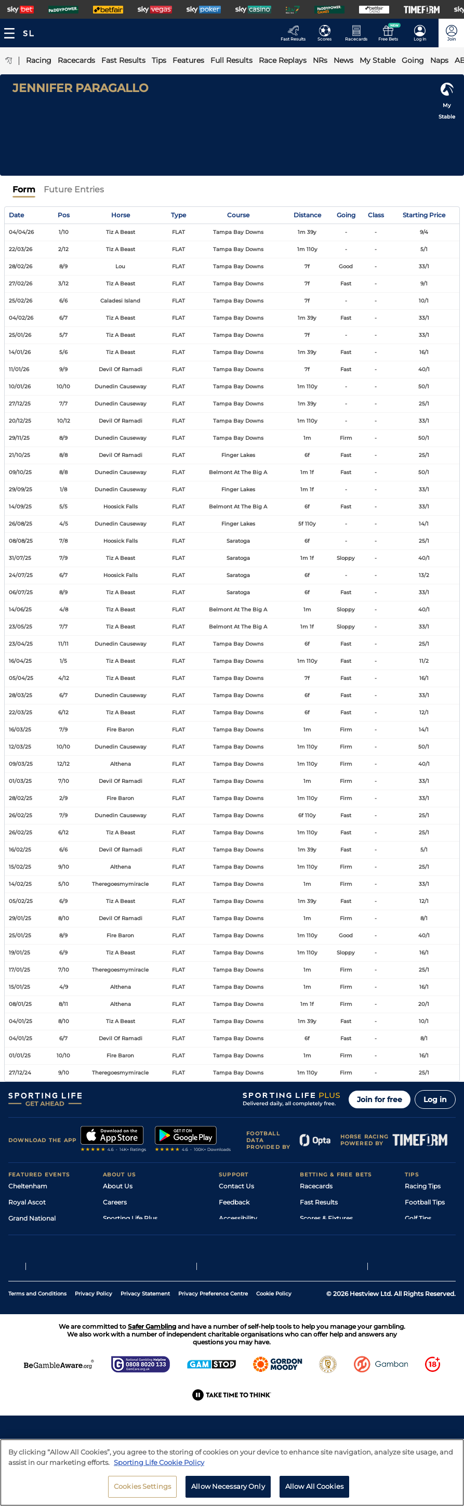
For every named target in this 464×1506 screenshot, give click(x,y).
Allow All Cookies (314, 1491)
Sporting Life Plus (130, 1218)
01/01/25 (20, 1055)
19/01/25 (19, 952)
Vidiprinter (316, 1234)
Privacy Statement (145, 1358)
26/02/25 (20, 815)
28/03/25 (20, 695)
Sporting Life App (130, 1234)
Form (23, 189)
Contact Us (236, 1186)
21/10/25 (19, 455)
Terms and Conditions (37, 1358)
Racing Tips (423, 1186)
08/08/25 (21, 541)
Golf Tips (418, 1218)
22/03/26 (20, 249)
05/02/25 (21, 901)
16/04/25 (20, 661)
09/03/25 (21, 764)
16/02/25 (20, 849)
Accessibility (238, 1218)
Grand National (32, 1218)
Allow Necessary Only (228, 1491)
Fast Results (319, 1202)
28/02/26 (20, 266)
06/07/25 (21, 592)
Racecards (316, 1186)
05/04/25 (21, 678)
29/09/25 (20, 489)
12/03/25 (20, 746)
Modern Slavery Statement (144, 1267)
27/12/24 (20, 1072)
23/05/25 (20, 626)
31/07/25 (20, 558)
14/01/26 (20, 352)
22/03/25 (20, 712)
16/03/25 (20, 729)
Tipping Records (430, 1267)
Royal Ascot (27, 1202)
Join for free (379, 1099)
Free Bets (314, 1267)
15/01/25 (19, 987)
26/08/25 (20, 523)
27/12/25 (20, 403)
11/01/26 (19, 369)
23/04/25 (21, 643)
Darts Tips (420, 1234)
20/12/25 (20, 420)
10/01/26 (20, 386)
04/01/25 (20, 1021)
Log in (435, 1099)
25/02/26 (20, 300)
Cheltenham (27, 1186)
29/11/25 (19, 438)
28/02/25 (20, 798)
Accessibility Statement (139, 1250)
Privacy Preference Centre (213, 1358)
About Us (117, 1186)
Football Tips (425, 1202)
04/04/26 (21, 232)
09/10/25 (20, 472)
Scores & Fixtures (326, 1218)
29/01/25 (20, 918)
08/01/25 (20, 1004)
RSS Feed (117, 1283)
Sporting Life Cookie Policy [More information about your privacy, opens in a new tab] (159, 1467)
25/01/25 (20, 935)
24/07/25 (21, 575)
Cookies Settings (142, 1491)
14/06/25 (20, 609)
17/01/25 (19, 969)
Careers (115, 1202)
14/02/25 (20, 884)
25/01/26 (20, 335)
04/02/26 (21, 318)
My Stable (315, 1250)
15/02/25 (20, 866)
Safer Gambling (243, 1234)
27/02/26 (20, 283)
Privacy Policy (93, 1358)
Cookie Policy (273, 1358)
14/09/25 (20, 506)
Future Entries (74, 189)
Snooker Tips (425, 1250)
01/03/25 (20, 781)
